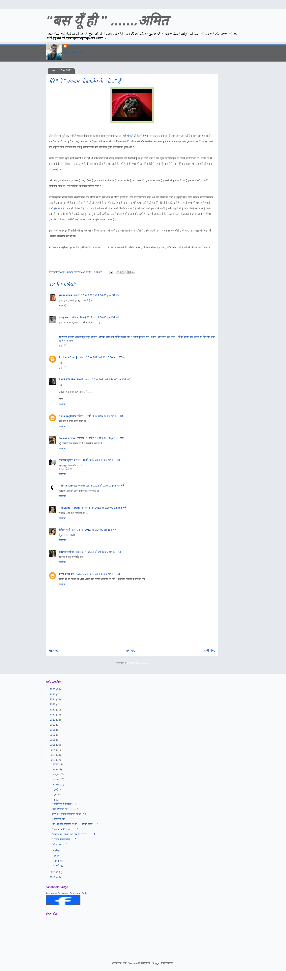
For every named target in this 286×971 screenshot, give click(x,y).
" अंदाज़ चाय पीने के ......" (64, 839)
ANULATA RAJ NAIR (71, 379)
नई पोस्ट (54, 650)
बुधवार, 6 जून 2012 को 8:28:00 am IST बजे (104, 507)
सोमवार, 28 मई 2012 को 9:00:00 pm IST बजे (101, 485)
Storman (133, 963)
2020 (53, 719)
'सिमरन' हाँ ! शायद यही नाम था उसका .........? (73, 834)
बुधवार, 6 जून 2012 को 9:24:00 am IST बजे (94, 529)
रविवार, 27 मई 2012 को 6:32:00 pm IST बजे (100, 415)
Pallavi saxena (67, 438)
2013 (53, 754)
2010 (53, 877)
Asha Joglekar (67, 415)
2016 (53, 739)
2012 (53, 759)
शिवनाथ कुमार (66, 459)
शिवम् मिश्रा (64, 317)
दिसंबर (56, 764)
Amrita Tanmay (68, 485)
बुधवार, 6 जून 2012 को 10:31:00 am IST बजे (98, 551)
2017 (53, 734)
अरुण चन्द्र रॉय (66, 573)
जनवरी (56, 865)
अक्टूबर (57, 774)
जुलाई (56, 789)
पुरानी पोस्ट (209, 650)
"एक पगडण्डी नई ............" (65, 809)
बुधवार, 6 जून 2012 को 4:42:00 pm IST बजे (97, 573)
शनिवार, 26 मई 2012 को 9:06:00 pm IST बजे (96, 295)
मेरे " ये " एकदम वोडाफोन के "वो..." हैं (69, 814)
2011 (53, 872)
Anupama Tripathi (69, 507)
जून (55, 794)
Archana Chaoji (68, 357)
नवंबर (56, 769)
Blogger (156, 963)
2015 (53, 744)
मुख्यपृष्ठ (130, 650)
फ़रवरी (56, 860)
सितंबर (56, 779)
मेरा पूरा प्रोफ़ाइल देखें (73, 52)
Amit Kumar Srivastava (57, 893)
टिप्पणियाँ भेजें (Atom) (137, 663)
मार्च (55, 855)
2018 (53, 729)
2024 (53, 699)
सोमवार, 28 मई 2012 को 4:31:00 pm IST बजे (97, 459)
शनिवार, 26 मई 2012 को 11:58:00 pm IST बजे (95, 317)
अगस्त (56, 784)
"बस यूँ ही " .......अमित (107, 20)
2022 (53, 709)
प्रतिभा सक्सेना (66, 551)
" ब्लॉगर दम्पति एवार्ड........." (65, 829)
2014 (53, 749)
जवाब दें (62, 305)
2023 (53, 704)
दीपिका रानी (64, 529)
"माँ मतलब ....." (59, 844)
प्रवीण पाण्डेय (65, 295)
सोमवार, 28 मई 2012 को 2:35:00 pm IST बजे (100, 438)
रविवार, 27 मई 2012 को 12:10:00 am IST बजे (102, 357)
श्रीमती (130, 135)
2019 (53, 724)
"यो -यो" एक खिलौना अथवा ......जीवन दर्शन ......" (75, 824)
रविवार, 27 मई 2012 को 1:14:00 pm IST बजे (107, 379)
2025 (53, 694)
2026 (53, 689)
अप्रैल (56, 850)
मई (54, 799)
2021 (53, 714)
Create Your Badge (79, 893)
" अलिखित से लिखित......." (64, 804)
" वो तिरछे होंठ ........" (62, 819)
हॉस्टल (57, 208)
